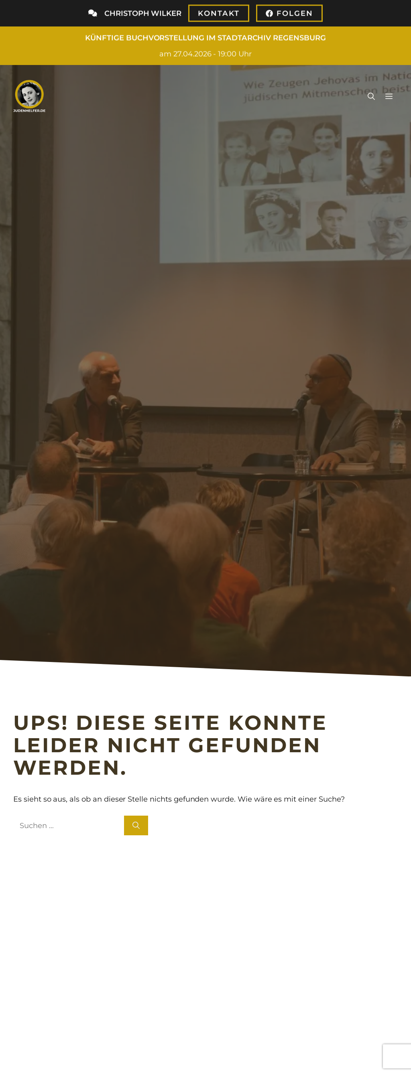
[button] (371, 95)
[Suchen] (136, 825)
